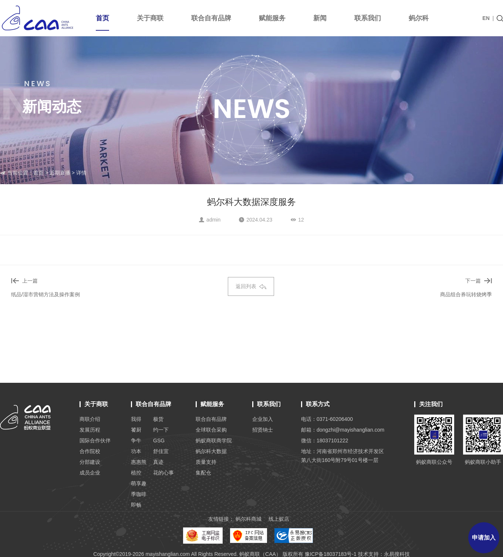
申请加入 (484, 537)
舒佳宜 (161, 451)
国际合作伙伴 (95, 440)
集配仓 (203, 473)
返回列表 (251, 286)
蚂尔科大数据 (211, 451)
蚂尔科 (419, 18)
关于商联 (150, 18)
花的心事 (163, 473)
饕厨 (136, 430)
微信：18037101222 (324, 440)
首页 (102, 22)
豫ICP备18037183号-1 (331, 554)
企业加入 (262, 419)
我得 (136, 419)
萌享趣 (138, 483)
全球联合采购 (211, 430)
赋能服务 (272, 18)
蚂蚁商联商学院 (214, 440)
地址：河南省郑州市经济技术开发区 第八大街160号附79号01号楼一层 (342, 455)
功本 (136, 451)
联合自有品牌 (211, 18)
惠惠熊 (138, 462)
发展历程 (90, 430)
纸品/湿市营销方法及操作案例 (45, 294)
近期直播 (60, 173)
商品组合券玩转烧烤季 (466, 294)
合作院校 (90, 451)
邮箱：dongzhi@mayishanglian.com (342, 430)
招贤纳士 (262, 430)
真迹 (158, 462)
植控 (136, 473)
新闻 (320, 18)
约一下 (161, 430)
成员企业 (90, 473)
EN (485, 18)
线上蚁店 (279, 519)
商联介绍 (90, 419)
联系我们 (367, 18)
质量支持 (206, 462)
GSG (159, 440)
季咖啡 (138, 494)
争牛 (136, 440)
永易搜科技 (397, 554)
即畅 (136, 505)
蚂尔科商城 (248, 519)
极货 (158, 419)
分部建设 (90, 462)
